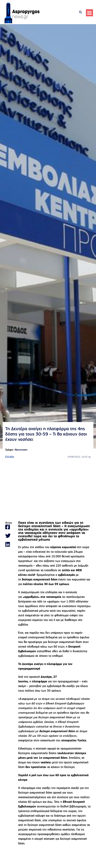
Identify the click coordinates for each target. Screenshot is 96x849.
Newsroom (21, 449)
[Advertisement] (48, 490)
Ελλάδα (9, 457)
